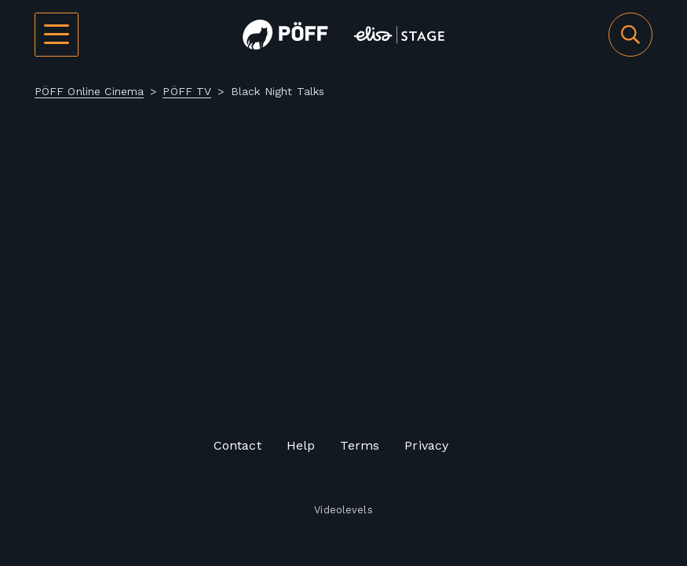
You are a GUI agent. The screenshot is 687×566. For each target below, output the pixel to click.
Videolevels (343, 510)
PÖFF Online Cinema (89, 91)
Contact (237, 445)
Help (301, 445)
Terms (359, 445)
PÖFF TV (187, 91)
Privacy (426, 445)
